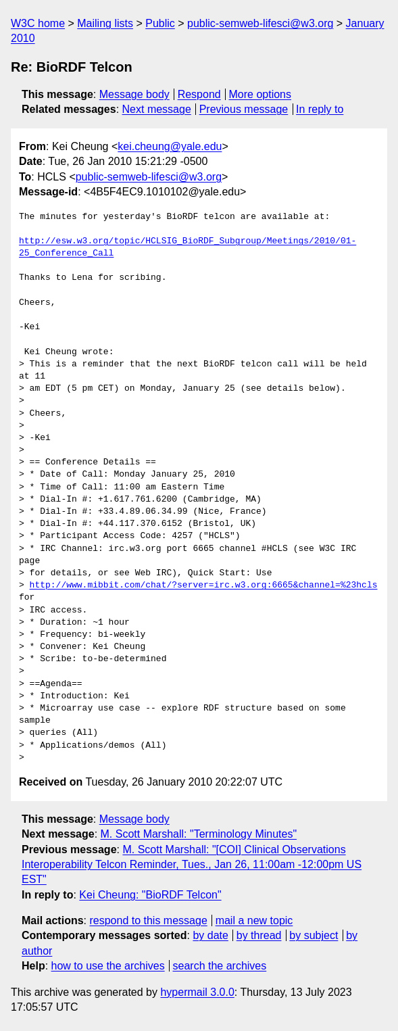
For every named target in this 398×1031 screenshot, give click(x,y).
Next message (156, 109)
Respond (199, 94)
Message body (134, 94)
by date (210, 935)
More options (260, 94)
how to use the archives (108, 966)
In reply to (319, 109)
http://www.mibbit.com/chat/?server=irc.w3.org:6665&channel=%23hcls (204, 585)
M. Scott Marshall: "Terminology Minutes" (199, 834)
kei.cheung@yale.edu (170, 146)
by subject (313, 935)
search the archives (220, 966)
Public (160, 23)
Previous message (244, 109)
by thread (259, 935)
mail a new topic (254, 920)
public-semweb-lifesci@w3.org (260, 23)
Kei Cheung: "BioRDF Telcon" (150, 895)
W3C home (38, 23)
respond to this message (148, 920)
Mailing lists (105, 23)
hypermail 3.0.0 (197, 992)
